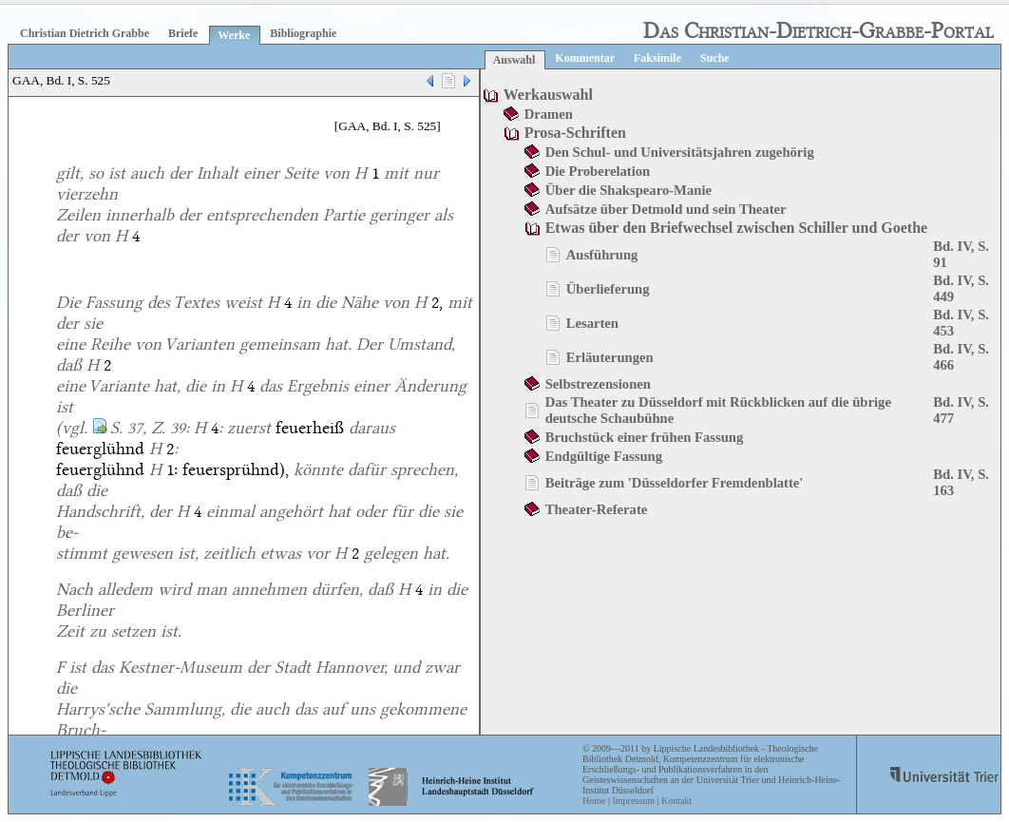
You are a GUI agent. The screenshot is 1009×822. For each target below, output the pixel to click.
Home (593, 800)
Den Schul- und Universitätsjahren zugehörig (679, 152)
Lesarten (592, 323)
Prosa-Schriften (575, 132)
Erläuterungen (610, 357)
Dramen (548, 114)
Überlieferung (608, 288)
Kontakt (676, 800)
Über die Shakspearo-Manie (628, 190)
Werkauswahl (548, 94)
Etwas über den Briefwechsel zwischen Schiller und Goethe (736, 228)
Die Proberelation (598, 171)
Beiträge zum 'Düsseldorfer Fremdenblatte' (674, 482)
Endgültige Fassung (603, 456)
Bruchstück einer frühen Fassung (644, 437)
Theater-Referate (596, 509)
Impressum (633, 800)
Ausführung (602, 254)
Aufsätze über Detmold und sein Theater (666, 209)
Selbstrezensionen (598, 384)
